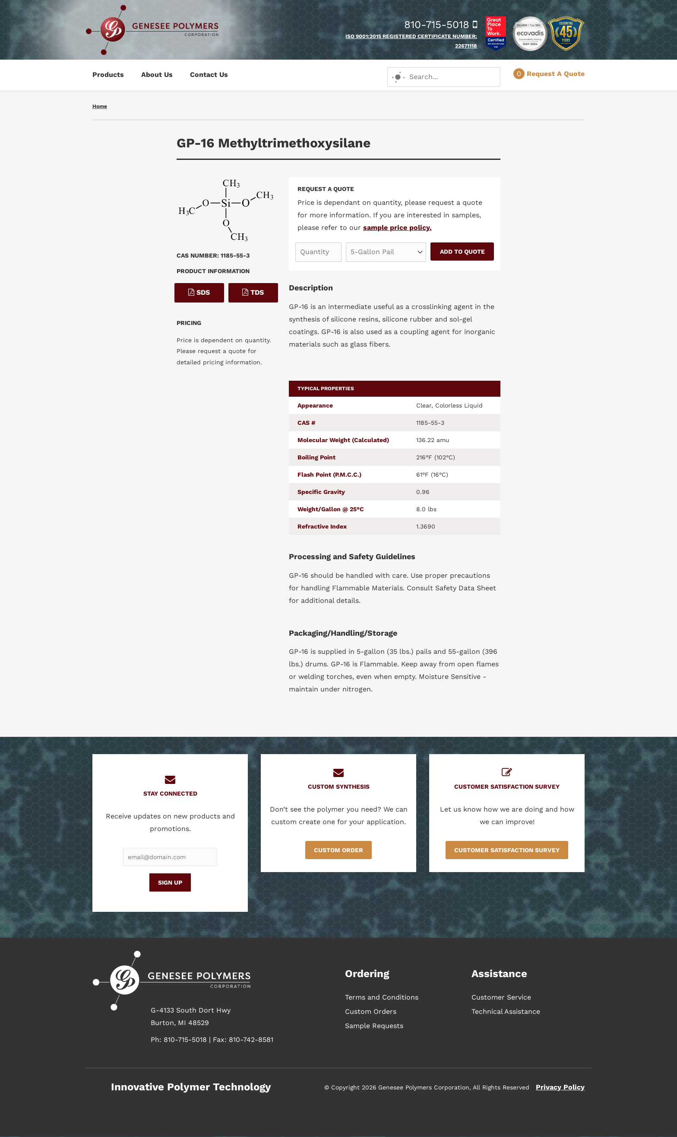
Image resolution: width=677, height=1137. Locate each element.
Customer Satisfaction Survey (507, 850)
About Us (157, 74)
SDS (199, 292)
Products (108, 74)
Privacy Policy (560, 1087)
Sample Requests (374, 1026)
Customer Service (501, 997)
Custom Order (338, 850)
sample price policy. (397, 227)
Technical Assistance (505, 1011)
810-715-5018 (440, 25)
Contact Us (209, 74)
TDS (253, 292)
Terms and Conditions (381, 997)
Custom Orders (370, 1011)
